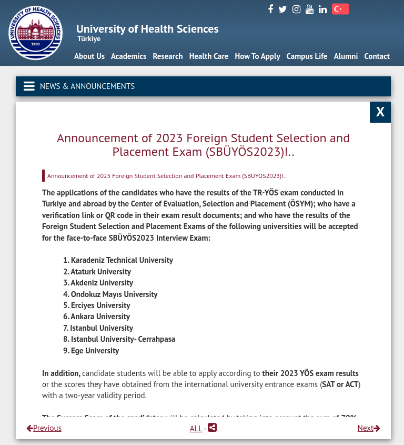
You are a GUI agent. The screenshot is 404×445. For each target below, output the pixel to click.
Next (369, 428)
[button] (212, 428)
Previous (44, 428)
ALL (196, 428)
